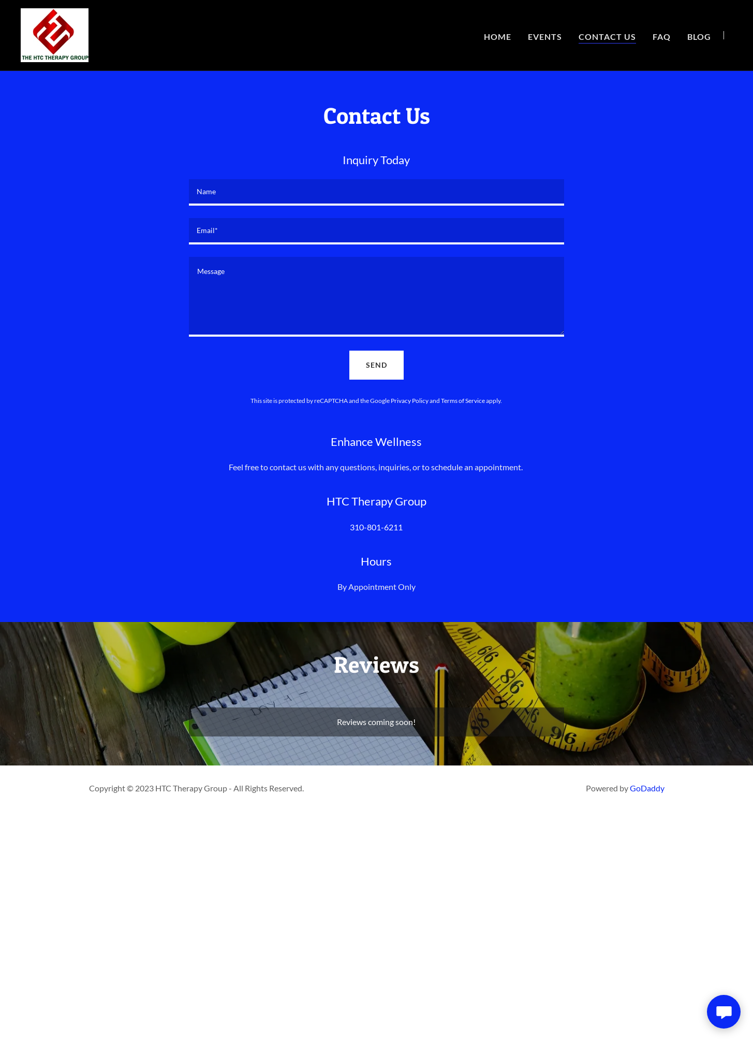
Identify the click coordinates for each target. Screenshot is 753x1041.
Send (376, 364)
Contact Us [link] (607, 36)
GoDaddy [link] (647, 788)
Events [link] (545, 36)
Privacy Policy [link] (410, 400)
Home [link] (497, 36)
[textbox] (376, 192)
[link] (54, 34)
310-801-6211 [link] (376, 527)
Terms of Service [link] (463, 400)
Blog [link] (699, 36)
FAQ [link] (662, 36)
